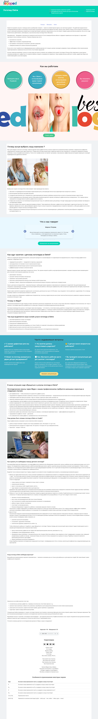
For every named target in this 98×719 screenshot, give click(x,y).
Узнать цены (49, 135)
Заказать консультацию (49, 374)
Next (72, 231)
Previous (24, 231)
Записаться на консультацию (49, 243)
